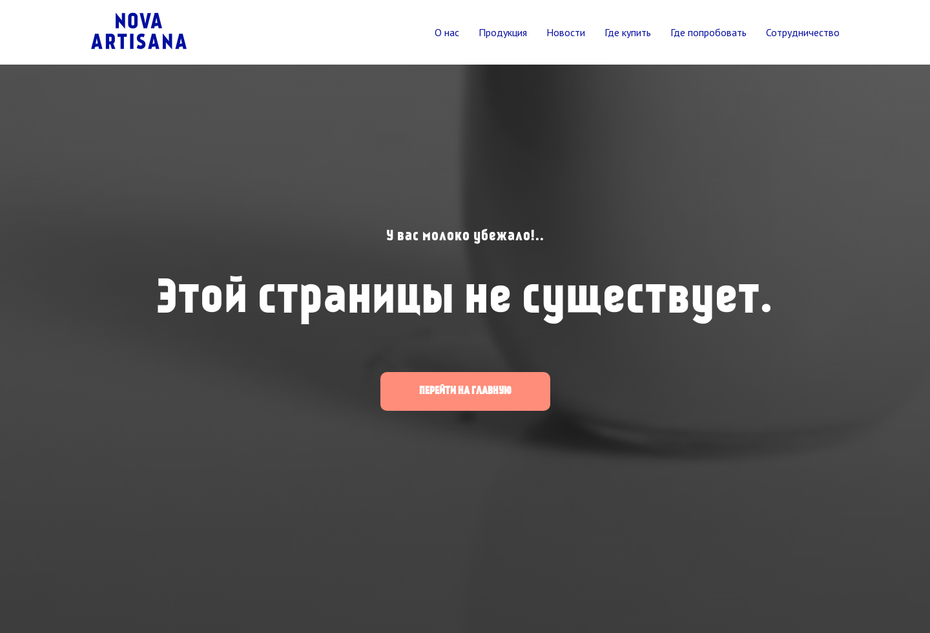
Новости (565, 32)
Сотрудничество (803, 32)
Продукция (503, 32)
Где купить (627, 32)
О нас (447, 32)
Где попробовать (708, 32)
